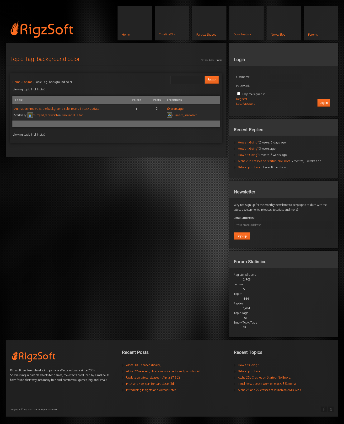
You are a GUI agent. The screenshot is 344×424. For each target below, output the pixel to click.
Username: (243, 77)
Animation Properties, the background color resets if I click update (56, 108)
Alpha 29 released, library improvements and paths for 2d (163, 371)
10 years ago (175, 108)
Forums (27, 82)
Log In (324, 103)
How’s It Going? (248, 142)
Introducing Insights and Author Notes (151, 390)
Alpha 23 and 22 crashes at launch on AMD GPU (269, 390)
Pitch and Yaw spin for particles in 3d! (150, 383)
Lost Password (245, 103)
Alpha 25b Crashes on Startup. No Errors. (264, 161)
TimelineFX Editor (72, 115)
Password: (243, 86)
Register (241, 99)
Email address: (244, 218)
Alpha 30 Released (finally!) (143, 365)
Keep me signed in (253, 94)
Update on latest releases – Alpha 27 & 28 (153, 377)
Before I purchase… (250, 167)
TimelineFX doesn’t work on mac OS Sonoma (267, 383)
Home (218, 60)
